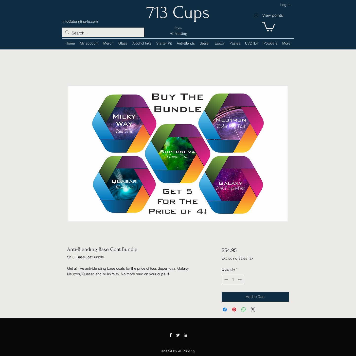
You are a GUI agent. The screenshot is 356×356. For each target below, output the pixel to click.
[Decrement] (225, 279)
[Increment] (240, 279)
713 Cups (178, 12)
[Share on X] (253, 309)
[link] (268, 26)
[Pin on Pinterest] (234, 309)
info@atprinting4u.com (80, 21)
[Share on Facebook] (225, 309)
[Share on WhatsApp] (244, 309)
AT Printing (178, 33)
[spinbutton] (233, 279)
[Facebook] (170, 335)
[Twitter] (178, 335)
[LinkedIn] (185, 335)
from (178, 28)
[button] (142, 43)
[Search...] (103, 33)
